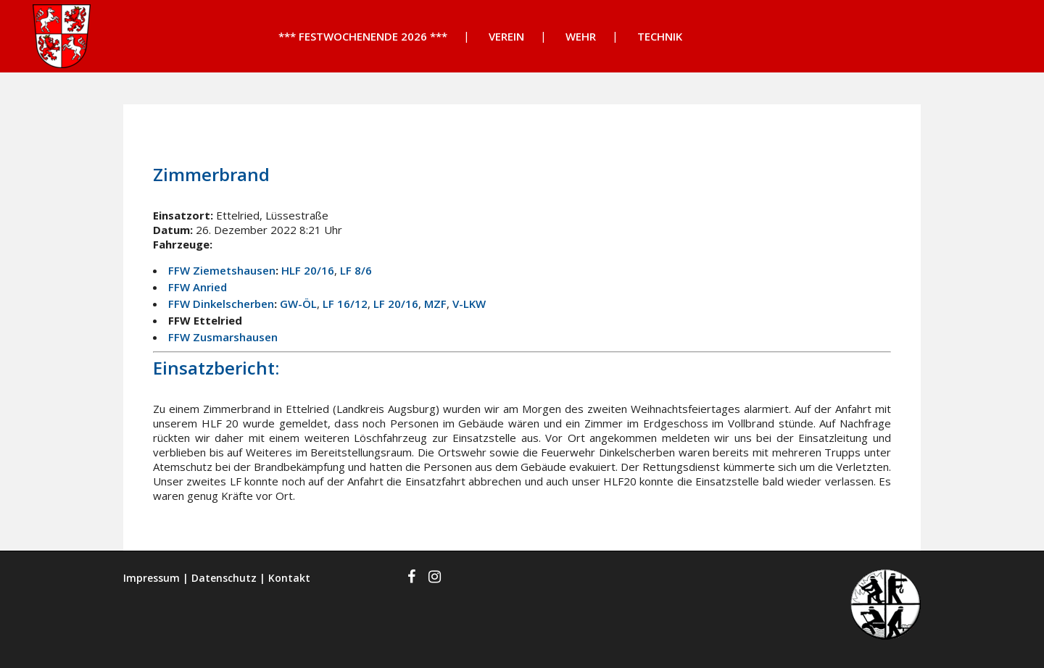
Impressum (151, 578)
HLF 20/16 (307, 270)
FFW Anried (197, 287)
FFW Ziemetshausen (222, 270)
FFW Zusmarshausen (223, 337)
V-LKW (469, 303)
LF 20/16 (395, 303)
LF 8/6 (356, 270)
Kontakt (289, 578)
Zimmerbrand (211, 174)
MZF (435, 303)
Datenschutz (224, 578)
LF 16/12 (345, 303)
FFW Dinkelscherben (221, 303)
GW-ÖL (298, 303)
